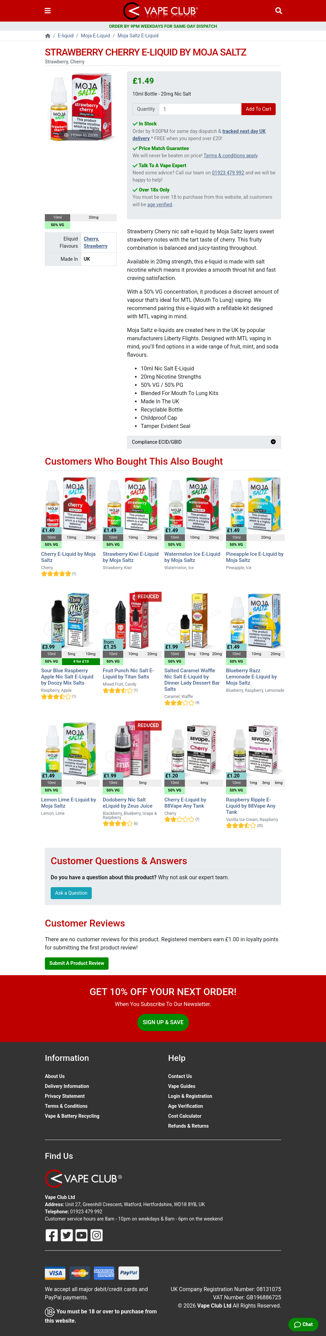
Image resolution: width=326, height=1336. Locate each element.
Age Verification (185, 1106)
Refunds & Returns (188, 1126)
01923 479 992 (228, 172)
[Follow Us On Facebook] (52, 1234)
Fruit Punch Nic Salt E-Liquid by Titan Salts (128, 673)
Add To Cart (258, 109)
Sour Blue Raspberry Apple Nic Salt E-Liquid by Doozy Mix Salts (67, 676)
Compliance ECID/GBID (204, 442)
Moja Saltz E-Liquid (137, 35)
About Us (55, 1076)
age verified (159, 204)
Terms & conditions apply (231, 155)
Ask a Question (71, 893)
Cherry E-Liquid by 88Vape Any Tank (185, 803)
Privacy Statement (65, 1096)
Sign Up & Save (163, 1022)
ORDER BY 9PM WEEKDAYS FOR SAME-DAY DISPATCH (163, 26)
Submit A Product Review (76, 963)
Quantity (146, 109)
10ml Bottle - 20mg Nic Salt (162, 94)
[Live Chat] (303, 1324)
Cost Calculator (184, 1116)
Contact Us (180, 1076)
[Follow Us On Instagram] (96, 1234)
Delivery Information (67, 1086)
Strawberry (96, 246)
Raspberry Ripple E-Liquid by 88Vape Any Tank (250, 806)
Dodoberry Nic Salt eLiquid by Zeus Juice (127, 803)
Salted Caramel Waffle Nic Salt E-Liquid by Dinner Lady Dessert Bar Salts (192, 679)
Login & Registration (190, 1096)
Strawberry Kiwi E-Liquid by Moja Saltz (131, 557)
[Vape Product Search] (278, 11)
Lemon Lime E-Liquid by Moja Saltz (68, 803)
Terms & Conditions (66, 1106)
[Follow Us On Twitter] (67, 1234)
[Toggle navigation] (47, 11)
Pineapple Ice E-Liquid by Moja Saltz (255, 557)
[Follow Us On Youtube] (82, 1234)
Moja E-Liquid (95, 35)
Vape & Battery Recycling (72, 1116)
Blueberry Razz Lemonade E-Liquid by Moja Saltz (251, 676)
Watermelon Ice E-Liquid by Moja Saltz (192, 557)
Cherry (91, 239)
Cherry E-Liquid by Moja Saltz (68, 557)
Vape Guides (181, 1086)
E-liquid (66, 35)
